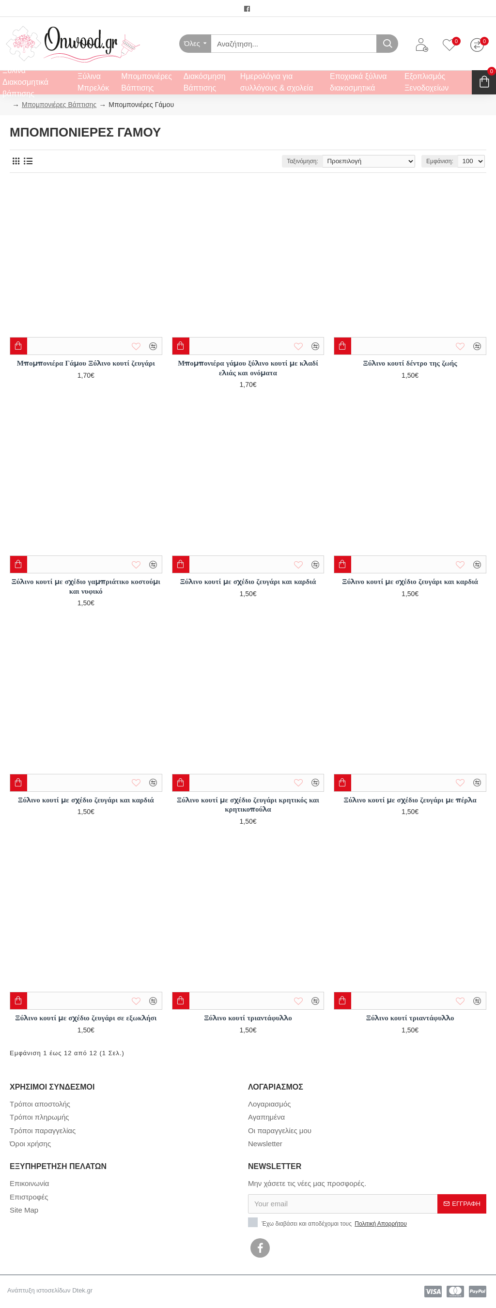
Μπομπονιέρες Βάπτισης (59, 104)
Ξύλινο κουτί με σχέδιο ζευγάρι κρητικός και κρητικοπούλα (248, 804)
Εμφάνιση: (437, 161)
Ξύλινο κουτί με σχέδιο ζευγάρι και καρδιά (248, 581)
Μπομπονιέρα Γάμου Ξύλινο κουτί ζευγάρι (86, 363)
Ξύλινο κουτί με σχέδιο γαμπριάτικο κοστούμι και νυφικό (86, 586)
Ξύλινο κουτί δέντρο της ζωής (410, 363)
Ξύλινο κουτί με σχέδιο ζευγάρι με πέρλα (410, 799)
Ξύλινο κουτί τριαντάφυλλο (248, 1017)
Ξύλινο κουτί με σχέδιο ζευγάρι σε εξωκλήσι (85, 1017)
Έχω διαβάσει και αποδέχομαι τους (328, 1222)
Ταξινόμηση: (305, 161)
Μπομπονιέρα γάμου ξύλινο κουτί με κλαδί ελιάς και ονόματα (248, 367)
